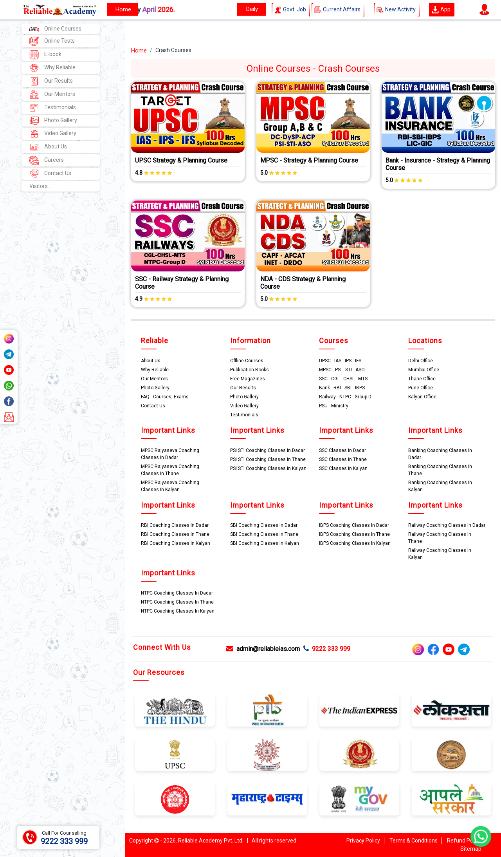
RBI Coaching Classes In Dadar (175, 525)
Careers (46, 160)
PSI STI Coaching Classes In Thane (268, 459)
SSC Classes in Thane (343, 459)
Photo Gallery (53, 120)
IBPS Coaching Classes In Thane (354, 534)
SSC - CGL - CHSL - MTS (343, 378)
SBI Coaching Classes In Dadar (263, 525)
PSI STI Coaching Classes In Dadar (267, 450)
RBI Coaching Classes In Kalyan (175, 543)
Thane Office (422, 378)
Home (139, 50)
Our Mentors (52, 94)
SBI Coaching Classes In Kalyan (264, 543)
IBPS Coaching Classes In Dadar (354, 525)
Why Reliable (52, 68)
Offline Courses (246, 360)
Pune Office (420, 388)
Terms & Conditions (413, 840)
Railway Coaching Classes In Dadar (446, 525)
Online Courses (55, 28)
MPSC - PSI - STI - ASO (342, 369)
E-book (45, 55)
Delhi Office (420, 360)
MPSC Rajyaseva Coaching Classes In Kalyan (170, 486)
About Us (48, 147)
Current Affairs (338, 9)
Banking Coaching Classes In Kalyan (440, 486)
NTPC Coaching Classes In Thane (177, 602)
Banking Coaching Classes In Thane (440, 470)
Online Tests (52, 41)
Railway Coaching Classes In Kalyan (439, 554)
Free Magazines (247, 378)
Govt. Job (291, 9)
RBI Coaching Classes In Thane (175, 534)
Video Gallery (52, 134)
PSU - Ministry (333, 406)
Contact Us (50, 174)
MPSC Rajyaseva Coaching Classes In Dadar (170, 454)
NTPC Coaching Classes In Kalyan (177, 611)
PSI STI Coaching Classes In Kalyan (268, 468)
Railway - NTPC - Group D (345, 397)
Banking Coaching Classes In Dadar (440, 454)
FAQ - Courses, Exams (165, 397)
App (441, 10)
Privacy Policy (363, 840)
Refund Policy (464, 840)
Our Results (51, 81)
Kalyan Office (422, 397)
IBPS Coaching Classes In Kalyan (355, 543)
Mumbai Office (423, 369)
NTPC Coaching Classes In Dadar (177, 593)
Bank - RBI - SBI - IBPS (342, 388)
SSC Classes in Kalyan (343, 468)
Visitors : (39, 186)
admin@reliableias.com (263, 649)
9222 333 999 (326, 649)
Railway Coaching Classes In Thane (439, 538)
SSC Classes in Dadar (342, 450)
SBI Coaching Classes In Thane (264, 534)
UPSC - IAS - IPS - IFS (340, 360)
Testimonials (52, 108)
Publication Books (249, 369)
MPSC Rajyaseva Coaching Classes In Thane (170, 470)
